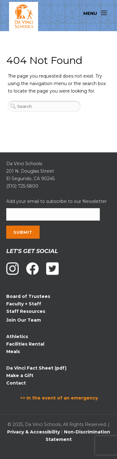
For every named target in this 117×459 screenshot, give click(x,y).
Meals (13, 351)
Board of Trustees (28, 296)
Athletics (17, 336)
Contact (16, 383)
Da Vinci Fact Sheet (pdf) (36, 368)
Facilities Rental (25, 344)
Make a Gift (19, 375)
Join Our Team (23, 320)
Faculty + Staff (23, 304)
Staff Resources (25, 311)
